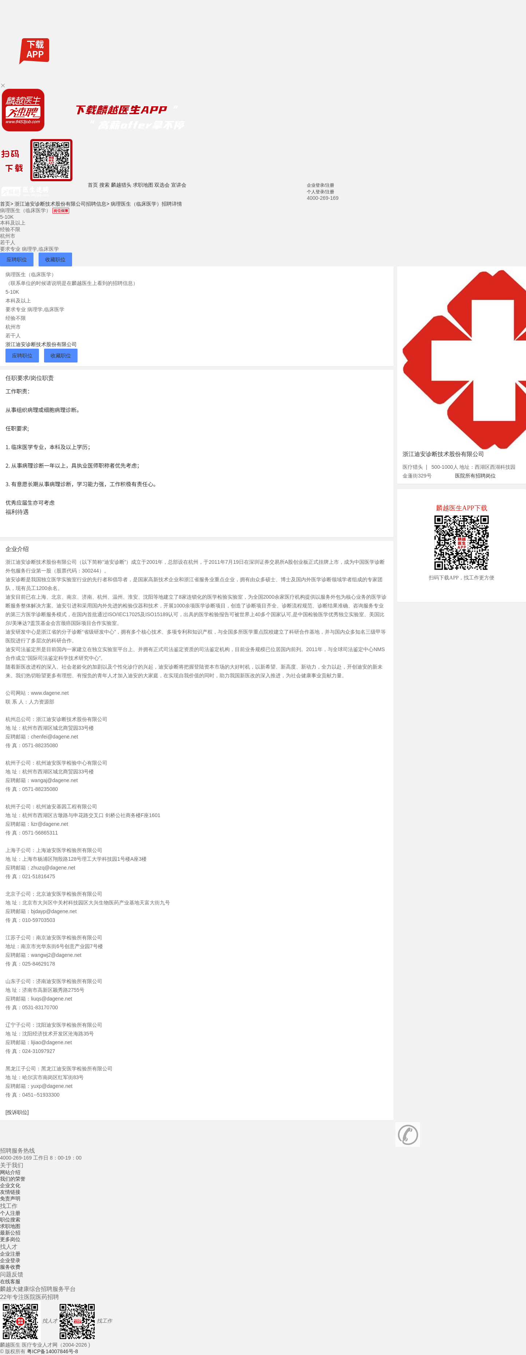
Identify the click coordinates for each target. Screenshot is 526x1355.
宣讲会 (178, 185)
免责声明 (10, 1198)
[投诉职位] (17, 1112)
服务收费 (10, 1267)
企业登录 (10, 1260)
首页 (93, 185)
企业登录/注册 (320, 185)
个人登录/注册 (320, 191)
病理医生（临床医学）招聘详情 (146, 204)
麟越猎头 (121, 185)
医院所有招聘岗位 (475, 476)
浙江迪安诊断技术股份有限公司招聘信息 (62, 204)
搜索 (104, 185)
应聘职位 (17, 259)
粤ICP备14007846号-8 (52, 1351)
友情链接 (10, 1192)
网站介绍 (10, 1172)
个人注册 (10, 1213)
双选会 (162, 185)
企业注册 (10, 1254)
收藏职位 (55, 259)
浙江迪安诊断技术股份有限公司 (41, 344)
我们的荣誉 (12, 1179)
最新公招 (10, 1233)
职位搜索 (10, 1220)
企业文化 (10, 1185)
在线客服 (10, 1281)
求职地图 (143, 185)
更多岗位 (10, 1239)
